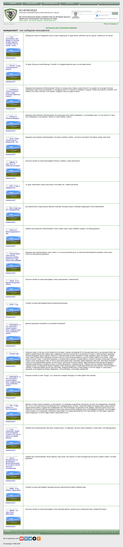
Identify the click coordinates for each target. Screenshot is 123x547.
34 (72, 530)
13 (30, 530)
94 (77, 532)
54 (112, 530)
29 (62, 530)
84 (57, 532)
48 (100, 530)
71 (31, 532)
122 (36, 534)
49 (102, 530)
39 (82, 530)
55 (114, 530)
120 (30, 534)
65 (19, 532)
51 (106, 530)
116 (19, 534)
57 (118, 530)
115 (16, 534)
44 (92, 530)
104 (101, 532)
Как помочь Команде (36, 20)
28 (60, 530)
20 (44, 530)
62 (13, 532)
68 (25, 532)
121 (33, 534)
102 (95, 532)
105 (103, 532)
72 (33, 532)
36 (76, 530)
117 (22, 534)
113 (11, 534)
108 (112, 532)
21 (45, 530)
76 (41, 532)
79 (47, 532)
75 (39, 532)
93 (75, 532)
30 (64, 530)
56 (116, 530)
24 (52, 530)
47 (98, 530)
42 (88, 530)
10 (24, 530)
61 (11, 532)
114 (13, 534)
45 (94, 530)
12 (27, 530)
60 (9, 532)
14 (31, 530)
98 (85, 532)
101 (92, 532)
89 (67, 532)
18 (39, 530)
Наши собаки (23, 20)
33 (70, 530)
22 (48, 530)
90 (69, 532)
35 (74, 530)
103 (98, 532)
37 (78, 530)
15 (33, 530)
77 (43, 532)
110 (118, 532)
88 (65, 532)
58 (5, 532)
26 (56, 530)
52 (108, 530)
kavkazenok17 (10, 58)
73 (35, 532)
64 (17, 532)
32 (68, 530)
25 (54, 530)
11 (25, 530)
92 (73, 532)
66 (21, 532)
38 (80, 530)
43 (90, 530)
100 (89, 532)
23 (50, 530)
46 (96, 530)
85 (59, 532)
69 (27, 532)
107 (109, 532)
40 (84, 530)
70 (29, 532)
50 (104, 530)
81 (51, 532)
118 (25, 534)
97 (83, 532)
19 (42, 530)
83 (55, 532)
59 (7, 532)
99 (87, 532)
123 (39, 534)
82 (53, 532)
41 (86, 530)
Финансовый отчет (50, 20)
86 (61, 532)
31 (66, 530)
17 (38, 530)
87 (63, 532)
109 (115, 532)
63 (15, 532)
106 (106, 532)
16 (36, 530)
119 (28, 534)
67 (23, 532)
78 (45, 532)
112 (8, 534)
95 (79, 532)
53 (110, 530)
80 (49, 532)
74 (37, 532)
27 (58, 530)
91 (71, 532)
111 (5, 534)
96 (81, 532)
